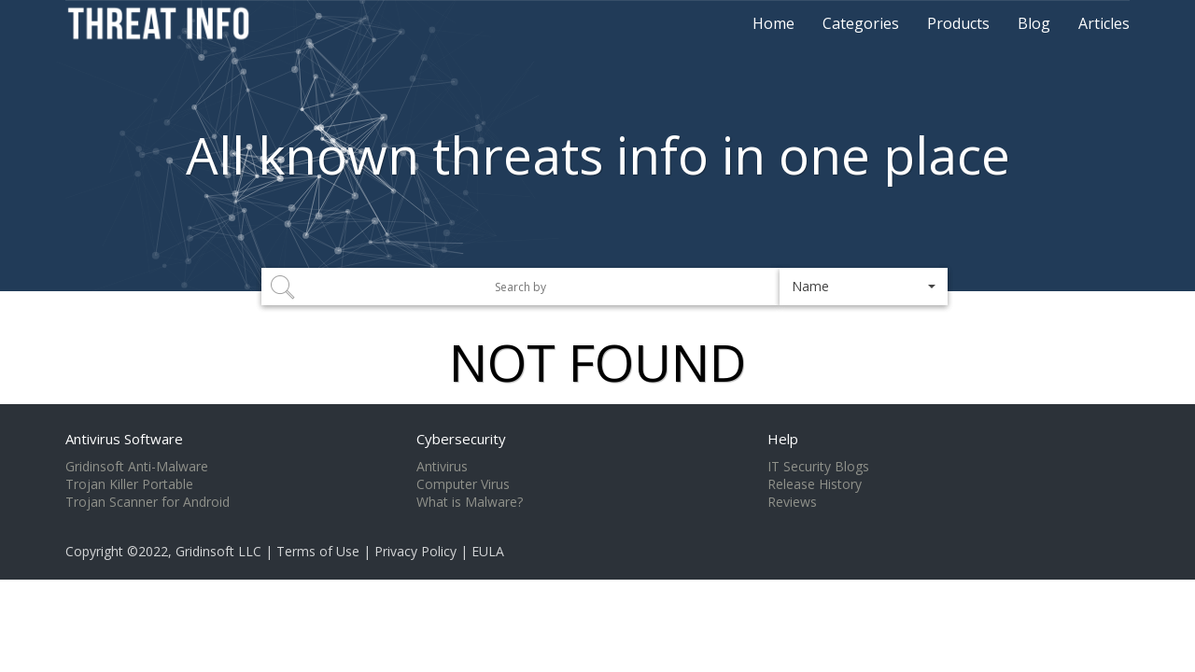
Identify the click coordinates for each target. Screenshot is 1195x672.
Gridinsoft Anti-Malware (136, 466)
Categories (860, 23)
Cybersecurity (461, 438)
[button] (864, 286)
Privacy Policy (415, 551)
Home (773, 23)
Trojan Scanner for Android (147, 502)
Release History (814, 484)
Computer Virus (463, 484)
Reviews (792, 502)
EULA (487, 551)
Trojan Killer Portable (129, 484)
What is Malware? (469, 502)
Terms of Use (317, 551)
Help (782, 438)
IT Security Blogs (818, 466)
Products (958, 23)
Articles (1104, 23)
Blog (1034, 23)
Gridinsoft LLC (218, 551)
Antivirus (442, 466)
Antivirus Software (124, 438)
